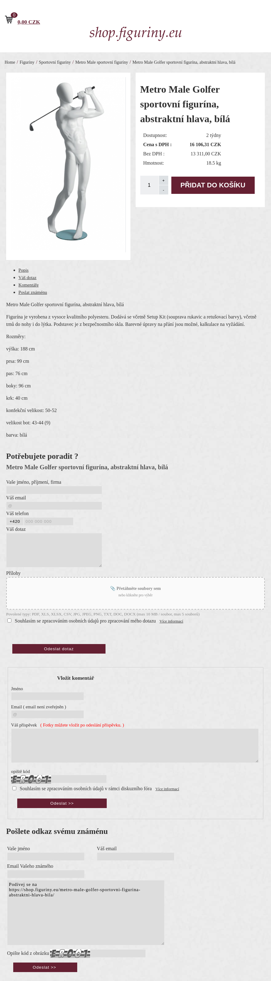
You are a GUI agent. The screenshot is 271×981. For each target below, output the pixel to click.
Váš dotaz (27, 277)
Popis (23, 270)
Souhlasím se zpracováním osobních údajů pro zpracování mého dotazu (85, 620)
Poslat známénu (32, 292)
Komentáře (28, 284)
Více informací (171, 621)
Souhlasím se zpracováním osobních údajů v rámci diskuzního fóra (86, 788)
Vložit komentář (75, 678)
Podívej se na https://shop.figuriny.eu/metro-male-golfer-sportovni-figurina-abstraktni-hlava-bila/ (85, 912)
